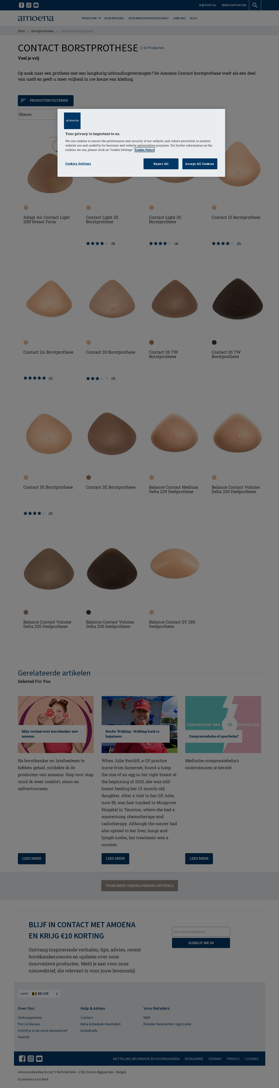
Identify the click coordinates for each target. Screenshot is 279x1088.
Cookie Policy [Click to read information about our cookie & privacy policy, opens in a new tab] (144, 150)
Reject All (161, 164)
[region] (141, 143)
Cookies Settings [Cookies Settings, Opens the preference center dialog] (78, 163)
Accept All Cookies (199, 164)
